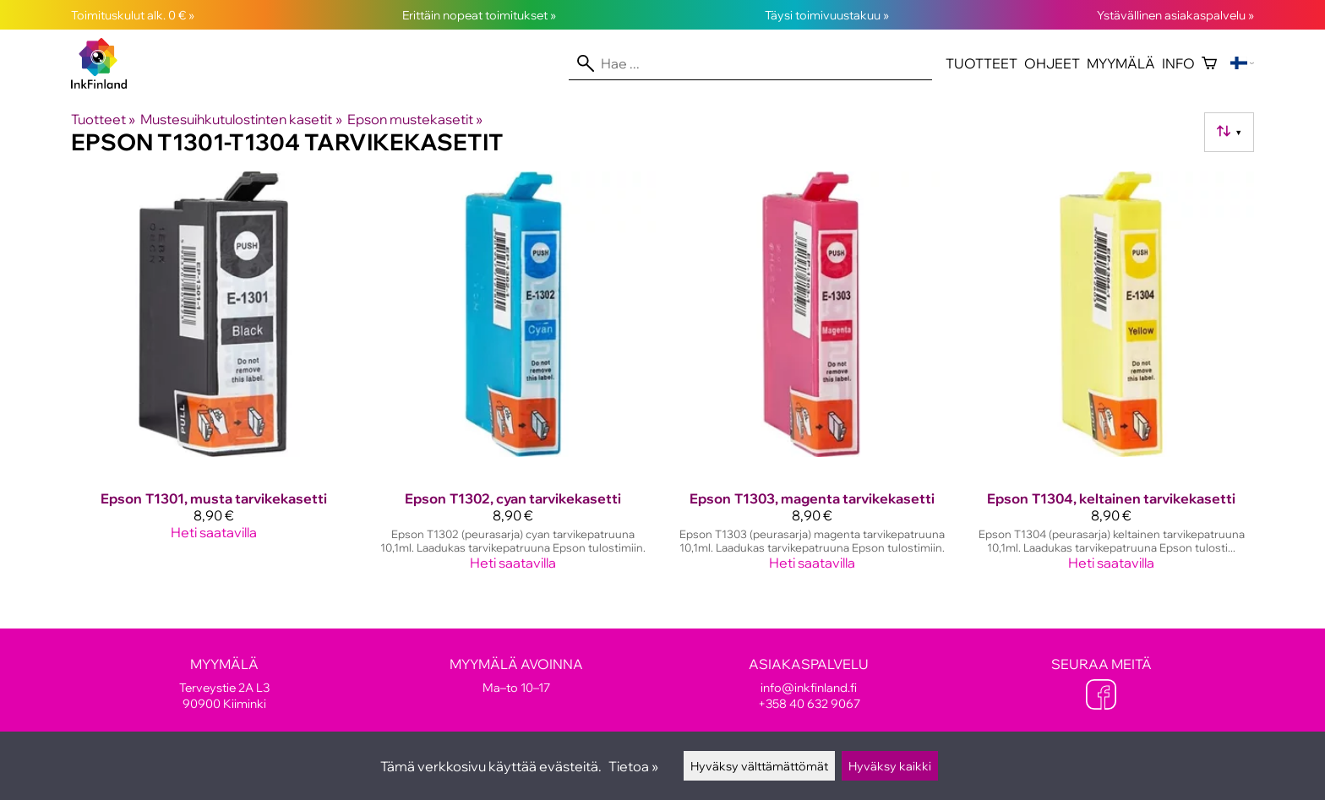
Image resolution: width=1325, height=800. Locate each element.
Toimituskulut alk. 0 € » (132, 15)
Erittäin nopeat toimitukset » (479, 15)
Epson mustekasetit (415, 119)
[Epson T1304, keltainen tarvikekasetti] (1111, 377)
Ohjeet (1052, 63)
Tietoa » (633, 766)
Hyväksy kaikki (889, 766)
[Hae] (750, 63)
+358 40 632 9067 (809, 703)
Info (1178, 63)
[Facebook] (1101, 696)
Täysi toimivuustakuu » (827, 15)
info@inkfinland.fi (809, 687)
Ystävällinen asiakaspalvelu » (1175, 15)
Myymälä (1121, 63)
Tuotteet (981, 63)
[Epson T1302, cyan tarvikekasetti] (513, 377)
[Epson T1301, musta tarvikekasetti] (214, 377)
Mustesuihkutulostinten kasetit (240, 119)
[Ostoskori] (1209, 63)
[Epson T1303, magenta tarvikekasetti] (812, 377)
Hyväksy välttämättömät (759, 766)
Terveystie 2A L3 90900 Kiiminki (224, 683)
